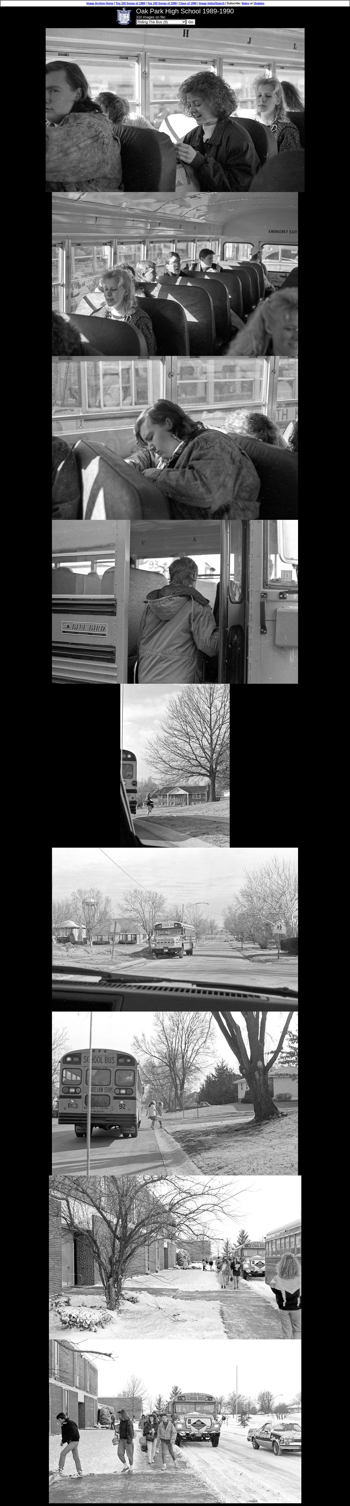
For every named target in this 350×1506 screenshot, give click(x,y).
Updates (258, 3)
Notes (245, 3)
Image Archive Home (99, 3)
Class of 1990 (188, 3)
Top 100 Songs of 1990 (162, 3)
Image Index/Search (211, 3)
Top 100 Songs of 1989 (130, 3)
